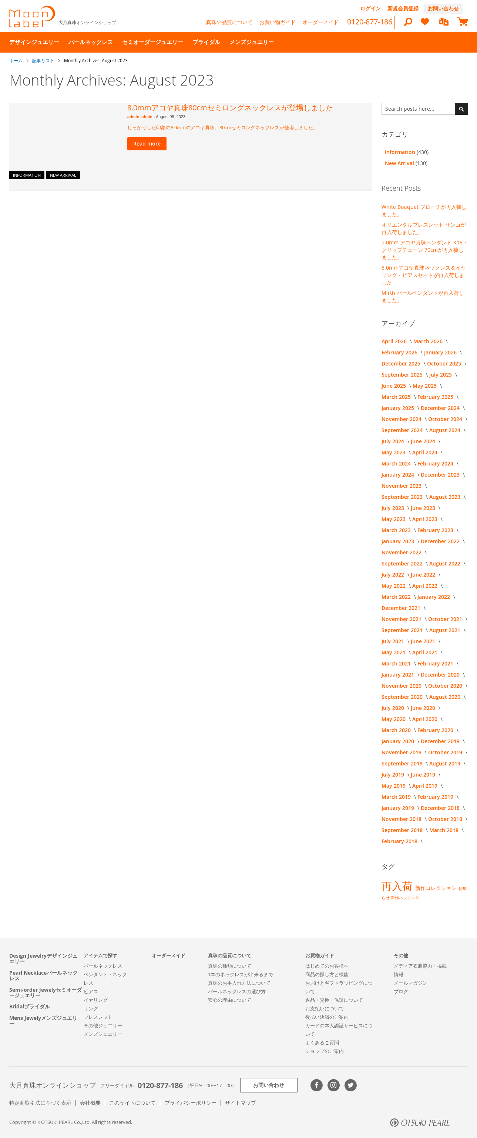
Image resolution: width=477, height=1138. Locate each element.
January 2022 (434, 596)
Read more (147, 143)
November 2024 (402, 419)
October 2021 (446, 619)
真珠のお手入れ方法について (239, 983)
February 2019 (436, 796)
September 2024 (403, 430)
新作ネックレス (405, 897)
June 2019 (424, 774)
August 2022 (445, 563)
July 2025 (441, 374)
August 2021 (445, 630)
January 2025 (399, 407)
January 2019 (399, 807)
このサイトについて (132, 1102)
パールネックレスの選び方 (237, 991)
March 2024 (397, 463)
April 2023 (425, 519)
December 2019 (441, 741)
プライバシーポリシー (190, 1102)
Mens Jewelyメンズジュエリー (43, 1021)
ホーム (16, 60)
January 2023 (399, 541)
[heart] (424, 25)
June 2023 (424, 507)
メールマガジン (410, 983)
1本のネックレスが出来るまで (240, 974)
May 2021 (394, 652)
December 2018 (441, 807)
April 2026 (395, 341)
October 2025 (445, 363)
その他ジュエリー (103, 1025)
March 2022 (397, 596)
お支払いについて (324, 1008)
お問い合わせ (443, 8)
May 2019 (394, 785)
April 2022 (425, 585)
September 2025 (403, 374)
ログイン (370, 8)
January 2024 (399, 474)
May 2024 (394, 452)
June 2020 (424, 707)
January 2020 (399, 741)
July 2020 (394, 707)
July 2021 (394, 641)
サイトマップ (240, 1102)
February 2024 (436, 463)
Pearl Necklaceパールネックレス (43, 975)
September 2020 (403, 696)
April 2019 (425, 785)
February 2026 (400, 352)
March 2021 (397, 663)
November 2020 (402, 685)
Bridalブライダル (29, 1006)
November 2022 (402, 552)
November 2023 (402, 485)
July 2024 (394, 441)
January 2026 (441, 352)
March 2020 (397, 730)
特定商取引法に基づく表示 (40, 1102)
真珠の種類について (229, 965)
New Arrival (63, 175)
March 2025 (397, 396)
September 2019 (403, 763)
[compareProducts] (443, 22)
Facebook (316, 1085)
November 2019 (402, 752)
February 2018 (400, 841)
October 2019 (446, 752)
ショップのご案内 (324, 1051)
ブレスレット (98, 1017)
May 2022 (394, 585)
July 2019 (394, 774)
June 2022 (424, 574)
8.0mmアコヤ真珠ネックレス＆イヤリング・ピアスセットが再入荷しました (424, 275)
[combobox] (425, 109)
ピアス (91, 991)
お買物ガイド (319, 955)
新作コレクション (436, 887)
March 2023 (397, 530)
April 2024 (425, 452)
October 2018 (446, 818)
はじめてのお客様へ (327, 965)
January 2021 (399, 674)
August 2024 (445, 430)
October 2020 (446, 685)
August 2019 (445, 763)
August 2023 (445, 496)
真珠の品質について (229, 22)
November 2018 (402, 818)
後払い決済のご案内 (327, 1017)
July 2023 (394, 507)
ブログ (401, 991)
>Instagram (333, 1085)
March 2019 (397, 796)
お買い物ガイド (277, 22)
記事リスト (44, 60)
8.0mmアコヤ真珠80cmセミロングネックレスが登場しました (230, 108)
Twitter (351, 1085)
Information (27, 175)
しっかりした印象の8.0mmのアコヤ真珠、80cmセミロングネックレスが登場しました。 (222, 127)
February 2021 (436, 663)
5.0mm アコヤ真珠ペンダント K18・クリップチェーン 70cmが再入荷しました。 (425, 250)
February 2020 (436, 730)
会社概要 (90, 1102)
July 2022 (394, 574)
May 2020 (394, 718)
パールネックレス (103, 965)
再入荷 (398, 886)
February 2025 (436, 396)
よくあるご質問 (322, 1042)
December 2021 (402, 607)
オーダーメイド (320, 22)
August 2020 (445, 696)
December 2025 (402, 363)
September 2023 (403, 496)
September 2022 (403, 563)
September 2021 (403, 630)
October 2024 (446, 419)
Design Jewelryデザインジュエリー (43, 958)
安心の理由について (229, 1000)
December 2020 (441, 674)
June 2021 (424, 641)
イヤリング (96, 1000)
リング (91, 1008)
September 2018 (403, 830)
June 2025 (394, 385)
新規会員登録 (403, 8)
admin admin (140, 116)
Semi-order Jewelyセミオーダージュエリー (45, 992)
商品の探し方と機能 (327, 974)
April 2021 (425, 652)
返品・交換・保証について (334, 1000)
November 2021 (402, 619)
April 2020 (425, 718)
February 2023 (436, 530)
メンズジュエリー (103, 1034)
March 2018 (444, 830)
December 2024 (441, 407)
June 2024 (424, 441)
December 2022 (441, 541)
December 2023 (441, 474)
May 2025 (425, 385)
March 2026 (428, 341)
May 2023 (394, 519)
